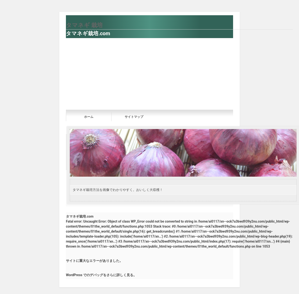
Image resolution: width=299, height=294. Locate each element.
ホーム (88, 117)
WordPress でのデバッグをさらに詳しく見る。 (101, 275)
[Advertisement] (149, 73)
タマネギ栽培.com (88, 33)
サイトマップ (134, 117)
